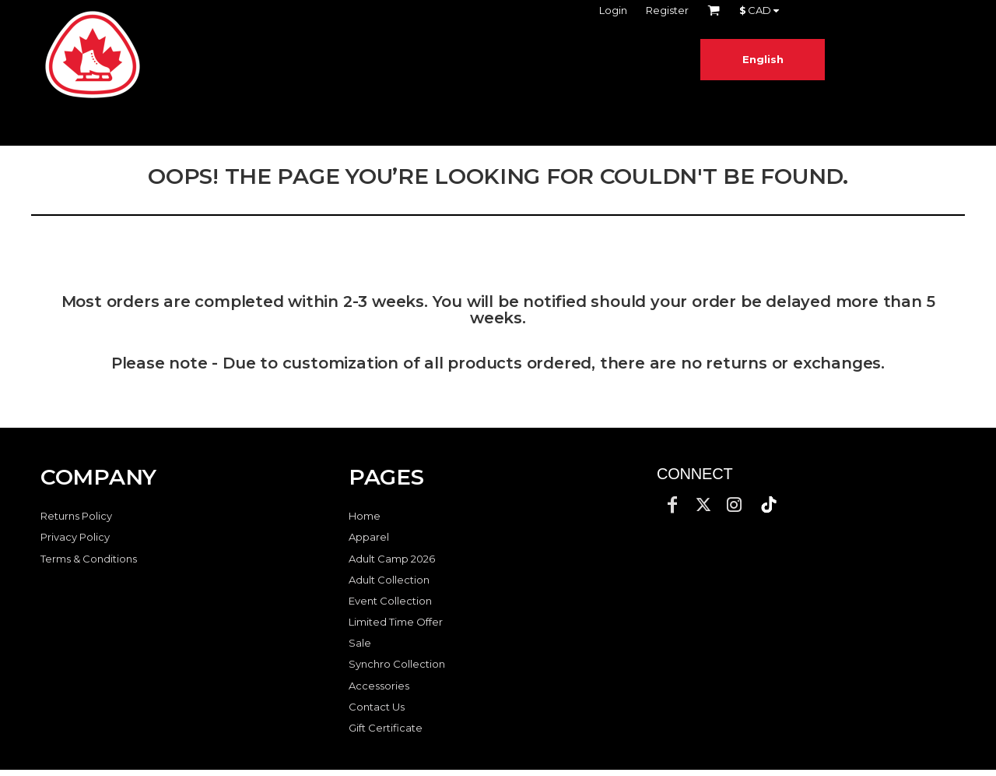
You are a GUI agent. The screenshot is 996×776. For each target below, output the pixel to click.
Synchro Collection (397, 664)
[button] (768, 504)
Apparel (369, 537)
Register (667, 10)
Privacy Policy (75, 537)
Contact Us (377, 706)
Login (613, 10)
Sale (360, 643)
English (763, 59)
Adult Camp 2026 (392, 558)
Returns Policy (76, 516)
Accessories (379, 685)
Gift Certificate (386, 727)
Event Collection (390, 600)
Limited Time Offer (396, 622)
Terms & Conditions (88, 558)
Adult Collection (389, 579)
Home (365, 516)
